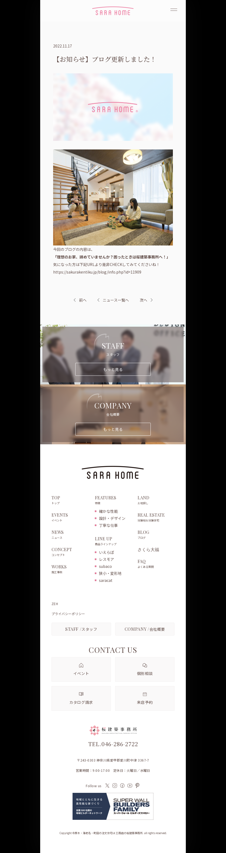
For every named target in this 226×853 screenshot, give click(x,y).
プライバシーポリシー (68, 614)
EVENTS (71, 517)
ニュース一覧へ (113, 300)
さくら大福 (148, 549)
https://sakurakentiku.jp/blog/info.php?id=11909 (97, 272)
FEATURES (113, 500)
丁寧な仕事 (108, 525)
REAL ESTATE (156, 517)
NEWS (71, 535)
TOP (71, 500)
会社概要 (145, 629)
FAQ (156, 564)
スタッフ (81, 629)
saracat (105, 580)
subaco (105, 566)
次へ (143, 300)
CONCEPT (71, 552)
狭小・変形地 (110, 573)
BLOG (156, 535)
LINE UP (113, 541)
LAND (156, 500)
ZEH (55, 604)
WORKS (71, 569)
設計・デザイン (112, 518)
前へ (83, 300)
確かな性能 (108, 511)
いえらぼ (106, 552)
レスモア (106, 559)
